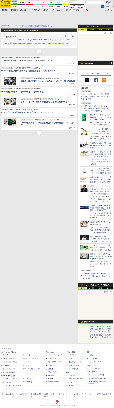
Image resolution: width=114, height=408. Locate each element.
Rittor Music (50, 352)
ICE (88, 352)
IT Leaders (6, 365)
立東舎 (50, 365)
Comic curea (93, 358)
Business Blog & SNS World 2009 (32, 40)
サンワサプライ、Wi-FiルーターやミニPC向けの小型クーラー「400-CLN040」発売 (100, 170)
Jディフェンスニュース (76, 358)
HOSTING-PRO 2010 (40, 43)
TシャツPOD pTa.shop (96, 375)
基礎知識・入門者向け (73, 10)
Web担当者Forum (8, 358)
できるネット (7, 382)
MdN (67, 372)
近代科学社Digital (53, 382)
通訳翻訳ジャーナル (75, 362)
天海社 (91, 355)
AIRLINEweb (73, 355)
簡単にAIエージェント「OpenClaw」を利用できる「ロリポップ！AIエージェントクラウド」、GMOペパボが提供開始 (100, 241)
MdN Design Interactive (76, 379)
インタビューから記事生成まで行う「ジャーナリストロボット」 (28, 112)
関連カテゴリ (11, 37)
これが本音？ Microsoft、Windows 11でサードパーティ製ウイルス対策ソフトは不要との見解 (95, 276)
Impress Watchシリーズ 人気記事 (96, 285)
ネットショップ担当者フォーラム (33, 358)
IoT (53, 10)
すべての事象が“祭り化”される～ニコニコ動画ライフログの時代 (28, 71)
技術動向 (45, 10)
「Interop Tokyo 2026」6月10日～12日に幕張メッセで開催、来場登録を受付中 (100, 208)
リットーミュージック (55, 355)
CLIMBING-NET (53, 375)
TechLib (71, 385)
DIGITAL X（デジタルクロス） (32, 369)
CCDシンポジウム (49, 40)
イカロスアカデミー (75, 369)
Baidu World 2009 (16, 40)
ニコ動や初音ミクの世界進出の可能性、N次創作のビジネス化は (28, 61)
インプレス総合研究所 (10, 362)
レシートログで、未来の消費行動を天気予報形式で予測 (44, 102)
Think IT (5, 355)
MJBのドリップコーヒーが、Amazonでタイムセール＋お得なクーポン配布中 (100, 117)
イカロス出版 (70, 352)
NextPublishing (27, 382)
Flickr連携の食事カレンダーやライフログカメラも (22, 92)
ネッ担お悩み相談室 (9, 372)
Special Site (88, 63)
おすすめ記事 (89, 322)
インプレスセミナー (29, 365)
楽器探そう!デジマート (55, 358)
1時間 (83, 29)
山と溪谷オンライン (54, 372)
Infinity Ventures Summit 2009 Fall (58, 43)
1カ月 (109, 29)
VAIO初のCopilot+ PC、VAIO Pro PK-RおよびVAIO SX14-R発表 (100, 145)
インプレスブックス (29, 378)
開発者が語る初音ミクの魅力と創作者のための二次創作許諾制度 (48, 81)
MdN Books (72, 375)
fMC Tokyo (8, 43)
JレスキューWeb (74, 365)
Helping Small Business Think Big (22, 43)
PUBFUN (89, 365)
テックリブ (69, 382)
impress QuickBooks (95, 362)
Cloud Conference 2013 (63, 40)
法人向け (59, 10)
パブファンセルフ (94, 368)
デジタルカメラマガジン (10, 379)
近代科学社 (49, 379)
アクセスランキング (91, 26)
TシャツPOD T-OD (54, 362)
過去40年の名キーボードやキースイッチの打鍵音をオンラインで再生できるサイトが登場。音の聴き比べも (95, 108)
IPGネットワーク (92, 372)
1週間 (100, 29)
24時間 (91, 29)
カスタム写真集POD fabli (97, 378)
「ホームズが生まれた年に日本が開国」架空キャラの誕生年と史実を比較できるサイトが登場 (95, 96)
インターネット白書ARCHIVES (13, 386)
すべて (6, 40)
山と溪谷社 (49, 369)
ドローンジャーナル (9, 369)
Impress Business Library (30, 362)
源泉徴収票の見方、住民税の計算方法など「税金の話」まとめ (100, 337)
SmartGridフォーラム (29, 355)
